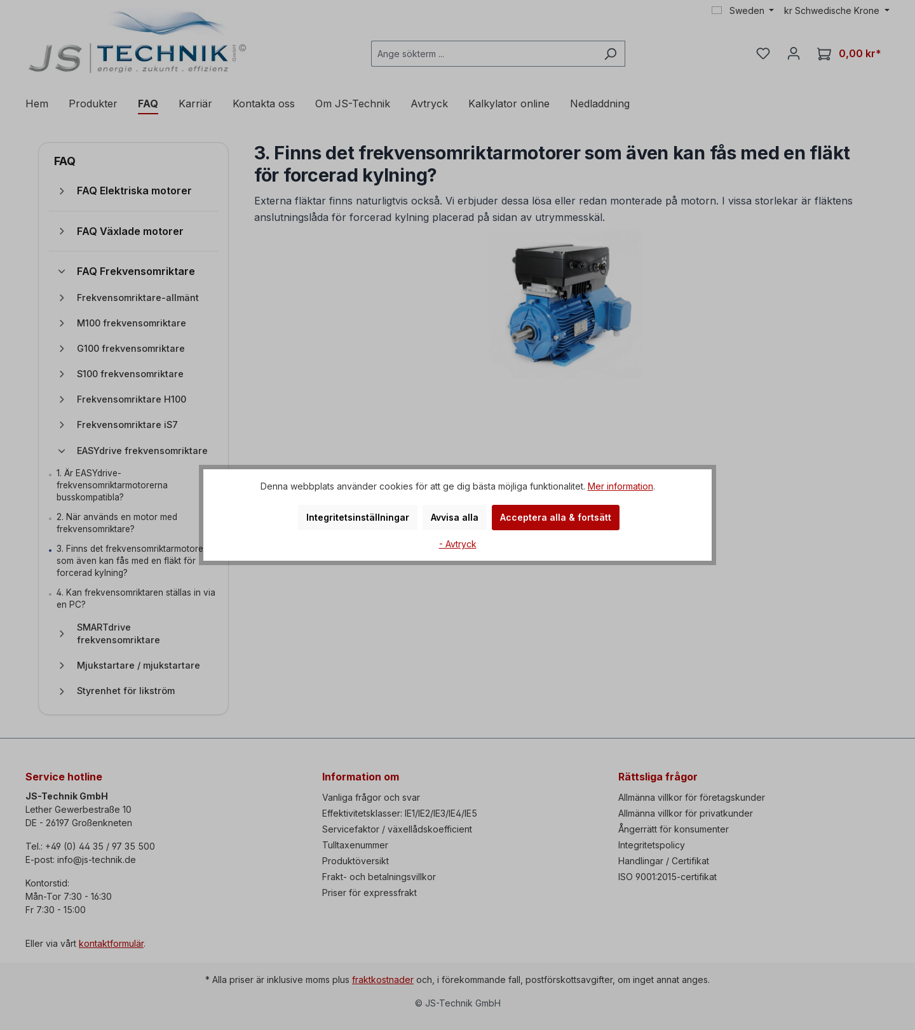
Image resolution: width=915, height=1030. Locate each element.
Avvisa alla (454, 517)
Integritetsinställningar (357, 517)
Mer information (620, 486)
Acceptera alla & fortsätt (555, 517)
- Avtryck (458, 543)
